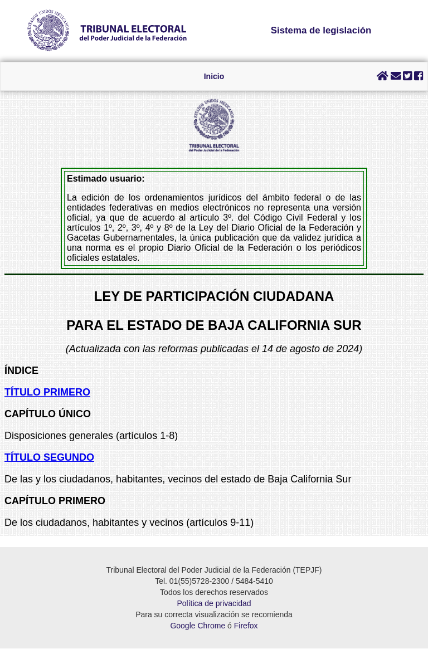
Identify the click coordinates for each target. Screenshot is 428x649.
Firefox (246, 626)
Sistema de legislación (321, 30)
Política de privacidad (214, 603)
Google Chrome (197, 626)
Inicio (214, 76)
